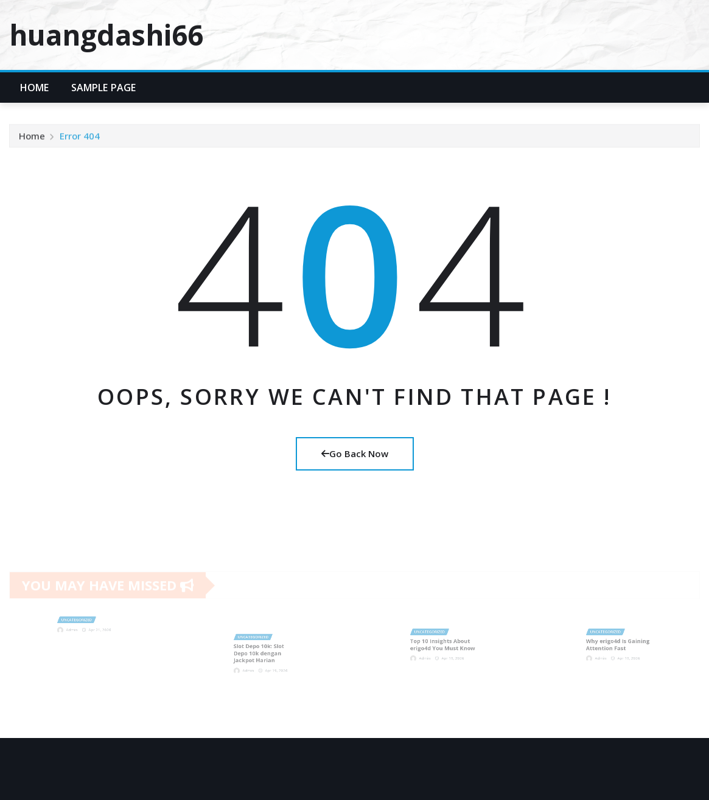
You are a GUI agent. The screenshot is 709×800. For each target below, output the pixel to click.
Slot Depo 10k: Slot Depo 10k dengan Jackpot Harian (260, 652)
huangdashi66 (106, 34)
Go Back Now (354, 453)
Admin (76, 628)
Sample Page (103, 87)
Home (34, 87)
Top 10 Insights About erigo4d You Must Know (442, 643)
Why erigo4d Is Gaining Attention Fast (619, 643)
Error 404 (80, 138)
